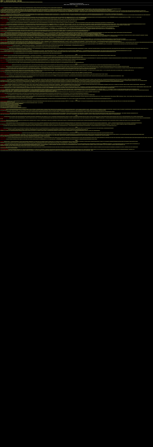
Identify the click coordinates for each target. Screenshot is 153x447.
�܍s (81, 4)
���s (65, 4)
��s (83, 4)
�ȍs (77, 4)
